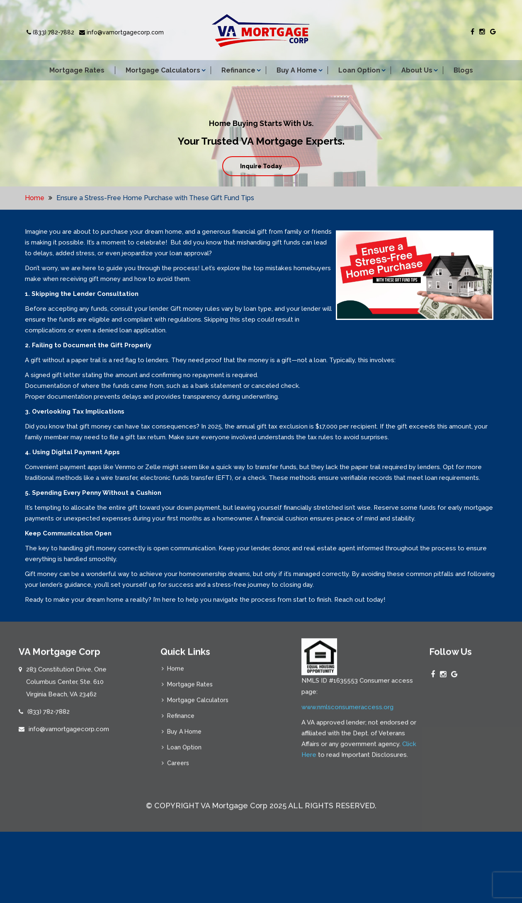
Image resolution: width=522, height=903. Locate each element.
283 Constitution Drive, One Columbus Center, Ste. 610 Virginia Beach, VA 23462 (66, 686)
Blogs (463, 70)
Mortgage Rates (76, 70)
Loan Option (359, 70)
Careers (178, 767)
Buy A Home (297, 70)
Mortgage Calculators (163, 70)
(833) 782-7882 (50, 32)
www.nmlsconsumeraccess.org (347, 711)
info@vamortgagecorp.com (121, 32)
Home (34, 198)
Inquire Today (261, 166)
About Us (416, 70)
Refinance (238, 70)
